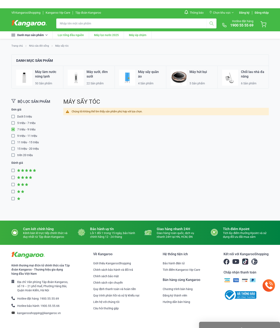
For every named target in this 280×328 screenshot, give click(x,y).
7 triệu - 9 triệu (26, 129)
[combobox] (136, 23)
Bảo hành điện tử (174, 263)
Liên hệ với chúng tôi (106, 302)
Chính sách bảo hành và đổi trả (113, 269)
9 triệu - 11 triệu (27, 135)
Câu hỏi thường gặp (106, 308)
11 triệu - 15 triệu (28, 142)
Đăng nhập (262, 12)
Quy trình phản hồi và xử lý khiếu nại (116, 295)
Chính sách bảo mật (106, 276)
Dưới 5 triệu (24, 116)
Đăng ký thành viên (175, 295)
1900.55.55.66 (50, 305)
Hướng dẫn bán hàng (176, 302)
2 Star (14, 191)
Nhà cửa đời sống (39, 45)
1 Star (14, 198)
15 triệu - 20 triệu (28, 148)
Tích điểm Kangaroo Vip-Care (181, 269)
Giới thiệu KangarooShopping (112, 263)
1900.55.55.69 (49, 298)
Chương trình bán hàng (178, 289)
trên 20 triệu (25, 155)
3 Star (14, 184)
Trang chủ (17, 45)
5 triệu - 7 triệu (26, 123)
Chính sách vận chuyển (108, 282)
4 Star (14, 177)
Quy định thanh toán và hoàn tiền (114, 289)
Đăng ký (244, 12)
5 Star (14, 170)
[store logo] (29, 23)
